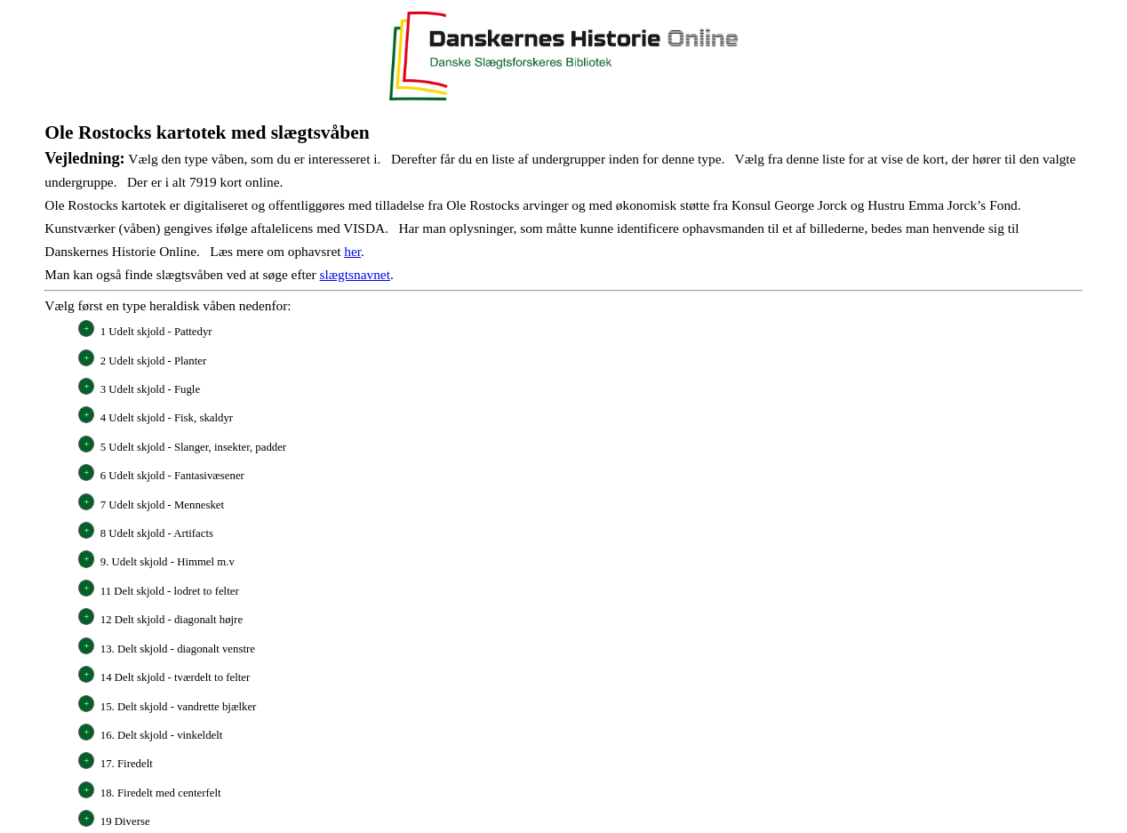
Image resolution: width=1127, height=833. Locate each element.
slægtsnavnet (355, 274)
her (352, 251)
